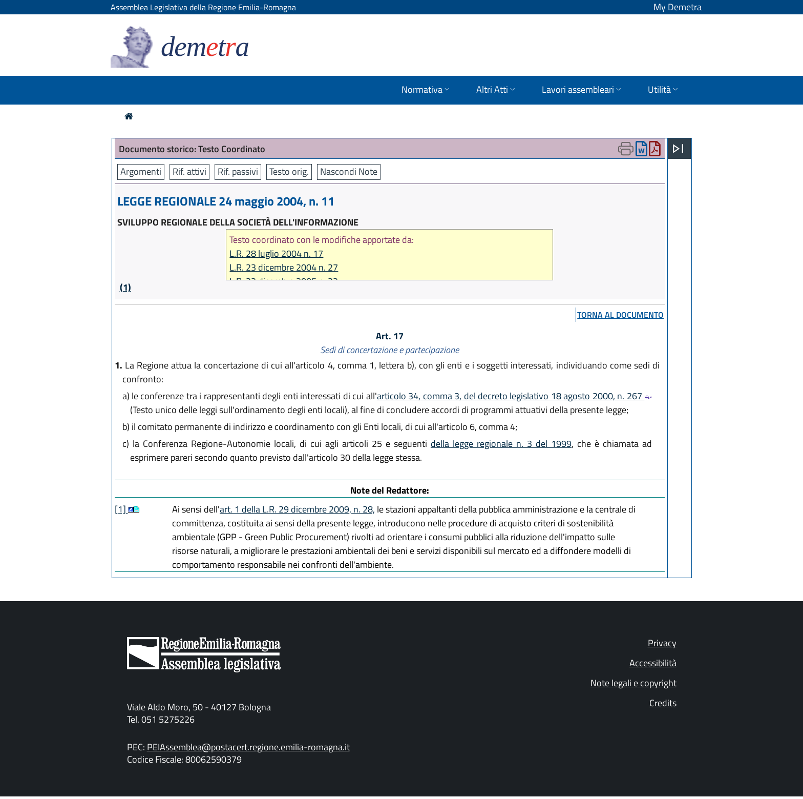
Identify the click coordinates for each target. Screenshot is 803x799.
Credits (663, 703)
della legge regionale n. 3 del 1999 (501, 443)
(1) (125, 287)
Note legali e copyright (633, 683)
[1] (121, 509)
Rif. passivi (238, 171)
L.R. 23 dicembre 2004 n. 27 (283, 267)
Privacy (662, 643)
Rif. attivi (189, 171)
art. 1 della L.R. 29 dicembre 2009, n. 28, (297, 509)
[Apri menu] (678, 148)
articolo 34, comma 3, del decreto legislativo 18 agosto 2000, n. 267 (514, 396)
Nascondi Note (348, 171)
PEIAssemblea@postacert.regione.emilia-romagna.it (248, 747)
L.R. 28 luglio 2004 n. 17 (276, 253)
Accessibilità (653, 663)
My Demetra (677, 7)
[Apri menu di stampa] (625, 148)
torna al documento (620, 315)
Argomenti (140, 171)
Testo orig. (289, 171)
